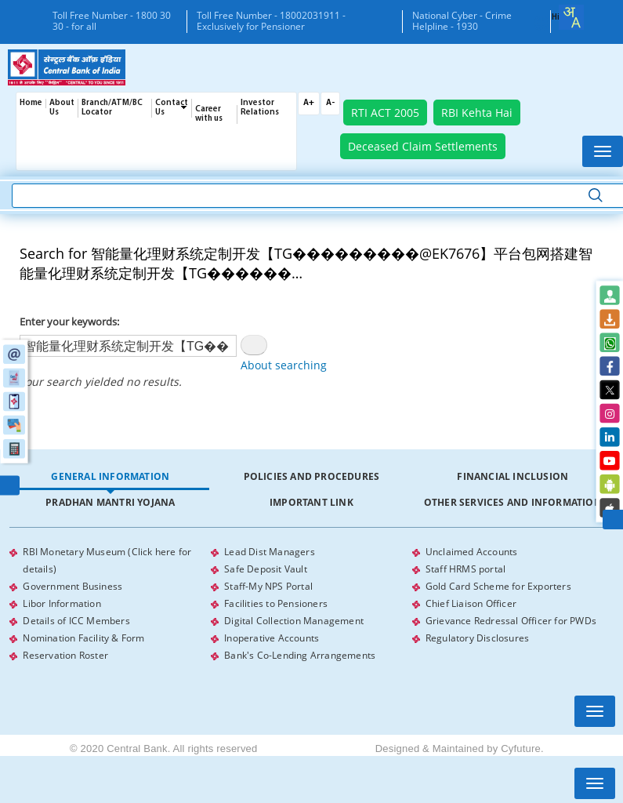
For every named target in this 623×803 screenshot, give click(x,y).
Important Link (311, 502)
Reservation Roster (65, 655)
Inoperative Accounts (271, 638)
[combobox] (571, 17)
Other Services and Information (513, 502)
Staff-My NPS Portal (268, 586)
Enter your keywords (68, 321)
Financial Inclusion (512, 476)
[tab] (110, 477)
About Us (61, 108)
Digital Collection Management (294, 620)
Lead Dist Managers (269, 551)
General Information (110, 476)
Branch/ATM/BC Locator (112, 108)
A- (330, 103)
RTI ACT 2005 (385, 112)
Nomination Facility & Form (83, 638)
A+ (308, 103)
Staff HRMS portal (465, 569)
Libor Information (61, 603)
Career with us (209, 114)
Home (31, 103)
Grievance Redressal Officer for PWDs (511, 620)
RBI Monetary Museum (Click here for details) (107, 560)
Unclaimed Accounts (472, 551)
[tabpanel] (311, 603)
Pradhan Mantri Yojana (110, 502)
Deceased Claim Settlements (423, 146)
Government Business (72, 586)
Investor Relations (260, 108)
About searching (284, 365)
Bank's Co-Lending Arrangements (299, 655)
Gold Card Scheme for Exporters (498, 586)
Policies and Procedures (312, 476)
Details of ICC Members (76, 620)
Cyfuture (521, 748)
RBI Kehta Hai (477, 112)
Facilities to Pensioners (276, 603)
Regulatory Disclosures (477, 638)
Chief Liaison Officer (471, 603)
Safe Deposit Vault (265, 569)
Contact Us (171, 108)
